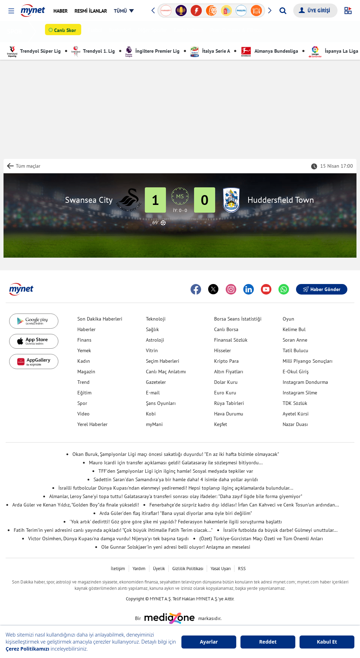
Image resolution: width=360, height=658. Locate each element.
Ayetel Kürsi (296, 414)
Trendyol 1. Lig (93, 51)
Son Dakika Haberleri (99, 319)
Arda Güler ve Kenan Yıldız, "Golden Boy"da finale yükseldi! (75, 505)
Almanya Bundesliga (269, 51)
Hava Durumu (228, 414)
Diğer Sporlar (153, 31)
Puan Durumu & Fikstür (238, 31)
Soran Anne (295, 340)
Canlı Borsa (226, 329)
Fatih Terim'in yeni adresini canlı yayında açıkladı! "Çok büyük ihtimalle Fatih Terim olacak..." (113, 530)
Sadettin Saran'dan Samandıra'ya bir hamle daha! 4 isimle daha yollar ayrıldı (176, 479)
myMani (154, 424)
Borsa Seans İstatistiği (238, 319)
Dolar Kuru (226, 382)
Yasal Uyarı (221, 569)
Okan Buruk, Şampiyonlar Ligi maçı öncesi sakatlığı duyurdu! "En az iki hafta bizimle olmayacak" (175, 454)
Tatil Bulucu (295, 350)
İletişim (118, 569)
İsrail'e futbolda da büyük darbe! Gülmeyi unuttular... (280, 530)
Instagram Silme (300, 392)
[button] (11, 11)
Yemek (84, 350)
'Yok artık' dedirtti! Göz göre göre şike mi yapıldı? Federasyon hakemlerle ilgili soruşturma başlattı (176, 521)
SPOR (16, 31)
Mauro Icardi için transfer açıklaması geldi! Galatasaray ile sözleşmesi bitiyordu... (176, 462)
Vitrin (152, 350)
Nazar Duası (295, 424)
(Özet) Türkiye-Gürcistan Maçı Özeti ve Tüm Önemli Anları (261, 538)
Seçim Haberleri (162, 361)
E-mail (153, 392)
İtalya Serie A (210, 51)
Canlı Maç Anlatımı (166, 371)
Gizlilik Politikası (187, 569)
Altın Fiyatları (228, 371)
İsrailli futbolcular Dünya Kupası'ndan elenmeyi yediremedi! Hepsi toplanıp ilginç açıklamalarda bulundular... (175, 488)
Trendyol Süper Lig (34, 51)
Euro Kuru (225, 392)
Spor (82, 403)
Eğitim (84, 392)
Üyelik (159, 569)
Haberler (86, 329)
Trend (83, 382)
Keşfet (220, 424)
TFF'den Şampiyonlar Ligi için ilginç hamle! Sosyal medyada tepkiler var (175, 471)
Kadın (83, 361)
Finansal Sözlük (231, 340)
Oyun (288, 319)
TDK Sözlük (295, 403)
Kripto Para (226, 361)
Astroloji (155, 340)
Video (83, 414)
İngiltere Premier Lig (153, 51)
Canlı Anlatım (190, 31)
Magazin (86, 371)
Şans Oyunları (161, 403)
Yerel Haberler (92, 424)
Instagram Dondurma (305, 382)
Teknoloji (156, 319)
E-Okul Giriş (296, 371)
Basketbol (121, 31)
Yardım (139, 569)
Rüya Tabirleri (229, 403)
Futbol (96, 31)
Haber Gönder (321, 289)
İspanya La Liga (333, 51)
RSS (242, 569)
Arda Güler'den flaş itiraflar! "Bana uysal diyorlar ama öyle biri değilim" (175, 513)
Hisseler (222, 350)
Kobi (151, 414)
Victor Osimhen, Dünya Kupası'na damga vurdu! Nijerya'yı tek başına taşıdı (108, 538)
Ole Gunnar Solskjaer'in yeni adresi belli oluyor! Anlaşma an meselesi (175, 547)
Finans (84, 340)
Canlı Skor (66, 32)
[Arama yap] (283, 10)
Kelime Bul (294, 329)
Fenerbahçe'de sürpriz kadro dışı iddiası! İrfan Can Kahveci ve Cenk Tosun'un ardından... (244, 505)
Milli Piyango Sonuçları (308, 361)
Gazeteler (156, 382)
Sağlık (152, 329)
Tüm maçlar (28, 166)
